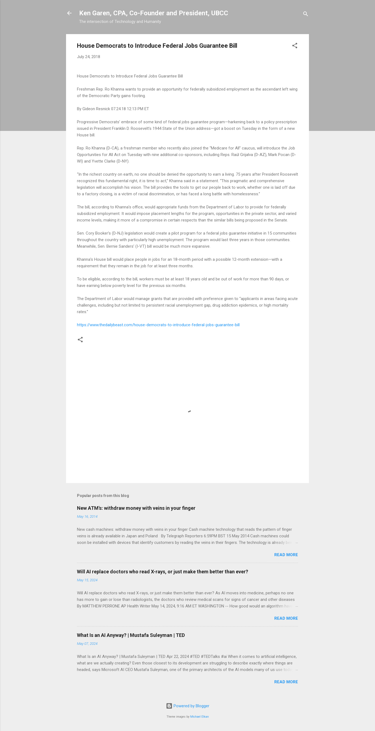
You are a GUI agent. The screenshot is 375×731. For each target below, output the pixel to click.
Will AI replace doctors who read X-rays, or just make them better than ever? (162, 571)
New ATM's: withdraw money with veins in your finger (136, 508)
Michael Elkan (199, 716)
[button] (294, 46)
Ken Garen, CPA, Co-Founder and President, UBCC (153, 13)
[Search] (305, 15)
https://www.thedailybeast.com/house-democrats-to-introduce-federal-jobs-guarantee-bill (158, 324)
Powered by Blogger (187, 705)
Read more (286, 554)
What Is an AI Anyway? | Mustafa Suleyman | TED (131, 635)
